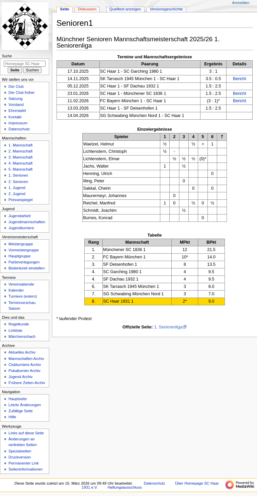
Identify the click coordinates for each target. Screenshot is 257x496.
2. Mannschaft (20, 151)
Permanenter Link (23, 463)
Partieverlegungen (23, 262)
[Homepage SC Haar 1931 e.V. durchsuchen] (25, 64)
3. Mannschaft (20, 157)
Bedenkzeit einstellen (26, 268)
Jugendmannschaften (26, 222)
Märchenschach (21, 336)
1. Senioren (18, 175)
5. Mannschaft (20, 169)
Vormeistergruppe (23, 250)
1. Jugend (16, 188)
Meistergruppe (20, 244)
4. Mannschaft (20, 163)
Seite (64, 9)
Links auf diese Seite (26, 433)
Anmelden (241, 3)
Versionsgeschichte (166, 9)
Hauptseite (17, 399)
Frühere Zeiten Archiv (26, 383)
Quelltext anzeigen (125, 9)
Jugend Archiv (20, 377)
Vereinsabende (21, 284)
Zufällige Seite (20, 411)
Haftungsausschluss (124, 487)
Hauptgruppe (19, 256)
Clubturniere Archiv (24, 365)
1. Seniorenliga (168, 327)
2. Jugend (16, 194)
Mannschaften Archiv (26, 359)
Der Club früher (21, 92)
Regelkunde (18, 324)
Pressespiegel (20, 200)
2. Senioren (18, 182)
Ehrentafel (17, 111)
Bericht (239, 78)
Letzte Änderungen (24, 405)
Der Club (15, 86)
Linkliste (15, 330)
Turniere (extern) (22, 296)
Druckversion (19, 457)
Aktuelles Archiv (21, 352)
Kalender (16, 290)
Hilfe (12, 417)
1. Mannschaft (20, 145)
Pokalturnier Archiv (24, 371)
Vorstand (15, 105)
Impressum (17, 123)
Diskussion (87, 9)
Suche (7, 56)
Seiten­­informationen (25, 469)
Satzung (15, 99)
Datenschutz (19, 129)
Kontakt (14, 117)
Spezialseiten (19, 451)
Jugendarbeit (19, 216)
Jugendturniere (21, 228)
